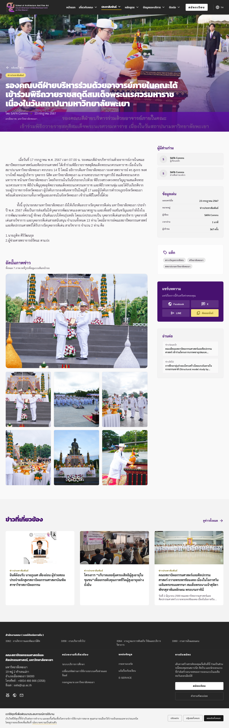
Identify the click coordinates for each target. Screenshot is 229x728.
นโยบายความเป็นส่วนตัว (44, 722)
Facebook (176, 304)
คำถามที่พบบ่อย (199, 696)
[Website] (14, 696)
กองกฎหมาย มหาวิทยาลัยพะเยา (78, 682)
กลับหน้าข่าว (15, 67)
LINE (176, 313)
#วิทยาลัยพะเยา (196, 260)
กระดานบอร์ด (126, 664)
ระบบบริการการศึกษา (73, 664)
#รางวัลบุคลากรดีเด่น (174, 260)
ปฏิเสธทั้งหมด (193, 718)
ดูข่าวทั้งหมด (213, 521)
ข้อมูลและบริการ (154, 7)
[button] (76, 321)
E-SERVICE (125, 677)
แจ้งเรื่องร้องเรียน (127, 670)
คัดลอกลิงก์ (204, 313)
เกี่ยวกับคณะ (88, 7)
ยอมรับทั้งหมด (214, 718)
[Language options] (219, 7)
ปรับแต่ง (175, 718)
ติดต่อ (175, 7)
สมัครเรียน (196, 7)
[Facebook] (8, 696)
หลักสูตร (132, 7)
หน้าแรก (70, 7)
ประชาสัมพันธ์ (111, 7)
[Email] (21, 696)
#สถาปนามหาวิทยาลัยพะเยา (177, 266)
